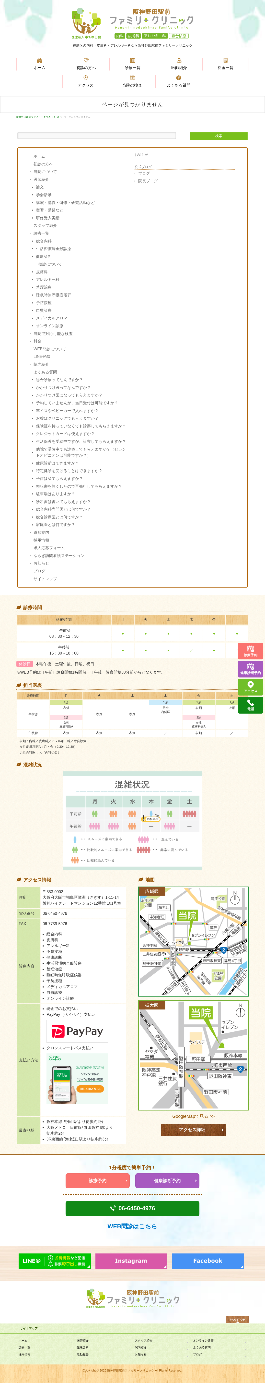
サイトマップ (45, 579)
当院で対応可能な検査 (53, 334)
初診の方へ (43, 164)
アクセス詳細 (192, 1129)
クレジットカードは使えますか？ (65, 434)
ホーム (39, 156)
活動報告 (83, 1354)
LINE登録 (42, 356)
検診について (50, 264)
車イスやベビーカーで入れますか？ (67, 411)
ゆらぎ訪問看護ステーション (59, 556)
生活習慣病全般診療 (53, 249)
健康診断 (44, 256)
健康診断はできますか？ (57, 463)
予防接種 (44, 303)
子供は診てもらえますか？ (59, 478)
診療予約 (97, 1180)
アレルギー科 (47, 279)
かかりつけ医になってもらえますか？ (69, 395)
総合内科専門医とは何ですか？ (63, 509)
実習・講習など (49, 210)
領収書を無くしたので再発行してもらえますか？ (79, 486)
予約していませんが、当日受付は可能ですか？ (77, 403)
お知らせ (41, 563)
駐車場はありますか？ (55, 494)
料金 (37, 341)
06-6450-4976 (136, 1208)
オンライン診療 (49, 326)
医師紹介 (41, 179)
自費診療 (44, 310)
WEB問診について (50, 349)
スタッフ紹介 (45, 225)
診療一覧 (41, 233)
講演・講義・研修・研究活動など (65, 203)
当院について (45, 172)
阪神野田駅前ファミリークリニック (130, 1370)
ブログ (39, 571)
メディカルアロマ (51, 318)
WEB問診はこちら (133, 1226)
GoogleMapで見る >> (193, 1116)
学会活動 (44, 195)
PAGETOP (237, 1319)
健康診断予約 (167, 1180)
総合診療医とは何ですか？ (59, 517)
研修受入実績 (47, 218)
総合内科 (44, 241)
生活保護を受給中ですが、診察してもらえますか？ (81, 441)
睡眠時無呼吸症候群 (53, 295)
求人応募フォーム (49, 548)
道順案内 (41, 532)
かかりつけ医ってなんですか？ (63, 387)
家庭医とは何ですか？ (55, 525)
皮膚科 (42, 272)
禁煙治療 (44, 287)
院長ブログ (148, 181)
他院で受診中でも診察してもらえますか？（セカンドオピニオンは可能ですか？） (81, 452)
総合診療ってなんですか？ (59, 380)
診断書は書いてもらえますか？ (63, 502)
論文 (40, 187)
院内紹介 (41, 364)
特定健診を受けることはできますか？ (69, 471)
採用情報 (41, 540)
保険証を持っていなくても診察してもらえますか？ (81, 426)
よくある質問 (45, 372)
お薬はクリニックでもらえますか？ (67, 418)
